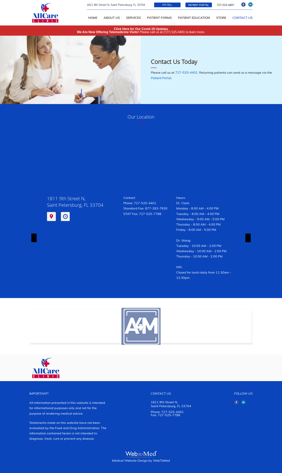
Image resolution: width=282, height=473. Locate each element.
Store (221, 18)
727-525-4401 (225, 5)
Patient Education (194, 18)
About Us (112, 18)
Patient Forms (159, 18)
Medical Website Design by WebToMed (141, 460)
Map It (51, 216)
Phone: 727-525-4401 (139, 203)
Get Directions (65, 216)
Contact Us (242, 18)
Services (133, 18)
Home (92, 18)
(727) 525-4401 (174, 32)
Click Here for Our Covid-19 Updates (141, 29)
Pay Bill (167, 5)
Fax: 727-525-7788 (165, 415)
